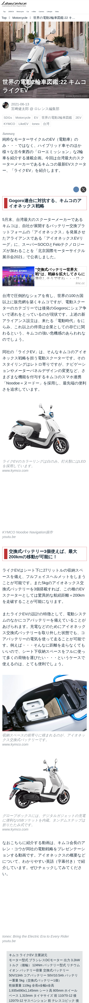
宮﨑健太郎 (20, 109)
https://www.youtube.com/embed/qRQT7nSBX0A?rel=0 (44, 908)
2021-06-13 (20, 104)
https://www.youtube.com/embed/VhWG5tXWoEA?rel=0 (44, 504)
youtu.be (9, 537)
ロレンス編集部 (46, 109)
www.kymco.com (76, 96)
